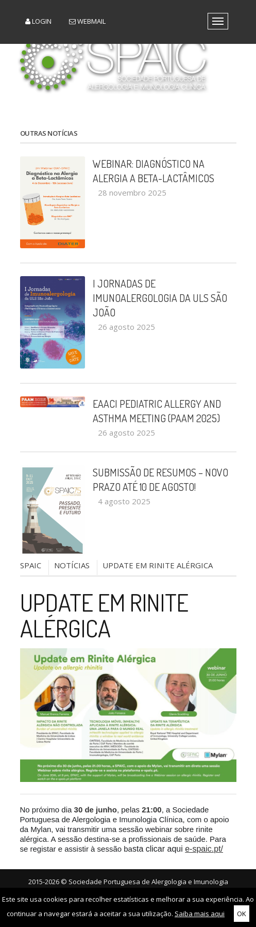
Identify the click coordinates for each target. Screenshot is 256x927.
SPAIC (30, 565)
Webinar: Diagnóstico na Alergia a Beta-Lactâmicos (153, 171)
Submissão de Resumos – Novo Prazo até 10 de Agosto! (160, 479)
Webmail (87, 21)
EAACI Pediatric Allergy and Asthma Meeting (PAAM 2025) (157, 411)
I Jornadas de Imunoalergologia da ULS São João (160, 298)
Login (38, 21)
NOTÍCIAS (72, 565)
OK (241, 913)
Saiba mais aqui (200, 913)
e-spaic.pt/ (204, 848)
